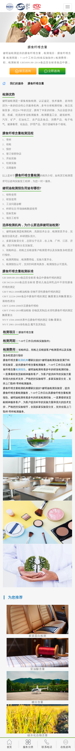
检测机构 (23, 360)
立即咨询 (52, 71)
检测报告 (21, 369)
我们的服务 (17, 83)
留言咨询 (23, 71)
